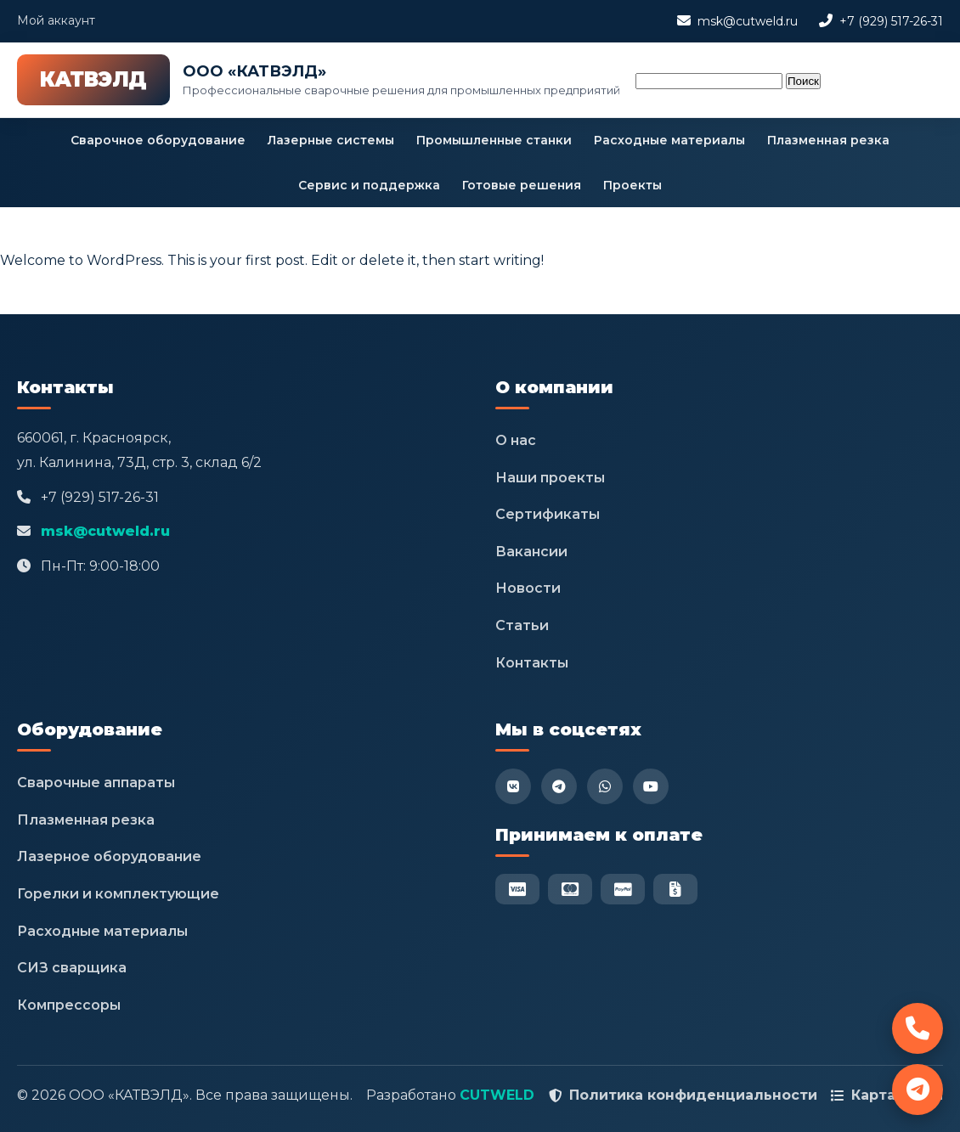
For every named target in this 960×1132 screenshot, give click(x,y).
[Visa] (517, 889)
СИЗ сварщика (72, 968)
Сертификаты (547, 514)
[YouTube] (651, 786)
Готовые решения (521, 185)
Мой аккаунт (56, 20)
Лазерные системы (331, 140)
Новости (528, 588)
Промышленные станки (494, 140)
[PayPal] (623, 889)
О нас (515, 440)
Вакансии (531, 551)
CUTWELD (497, 1095)
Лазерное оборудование (109, 856)
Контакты (531, 663)
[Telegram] (559, 786)
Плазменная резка (828, 140)
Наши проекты (550, 478)
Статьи (522, 625)
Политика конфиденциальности (693, 1095)
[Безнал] (675, 889)
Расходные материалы (669, 140)
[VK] (513, 786)
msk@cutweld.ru (747, 21)
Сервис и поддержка (369, 185)
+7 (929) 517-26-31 (891, 21)
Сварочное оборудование (158, 140)
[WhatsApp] (605, 786)
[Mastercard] (570, 889)
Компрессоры (69, 1005)
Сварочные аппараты (96, 782)
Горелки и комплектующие (118, 894)
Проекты (632, 185)
